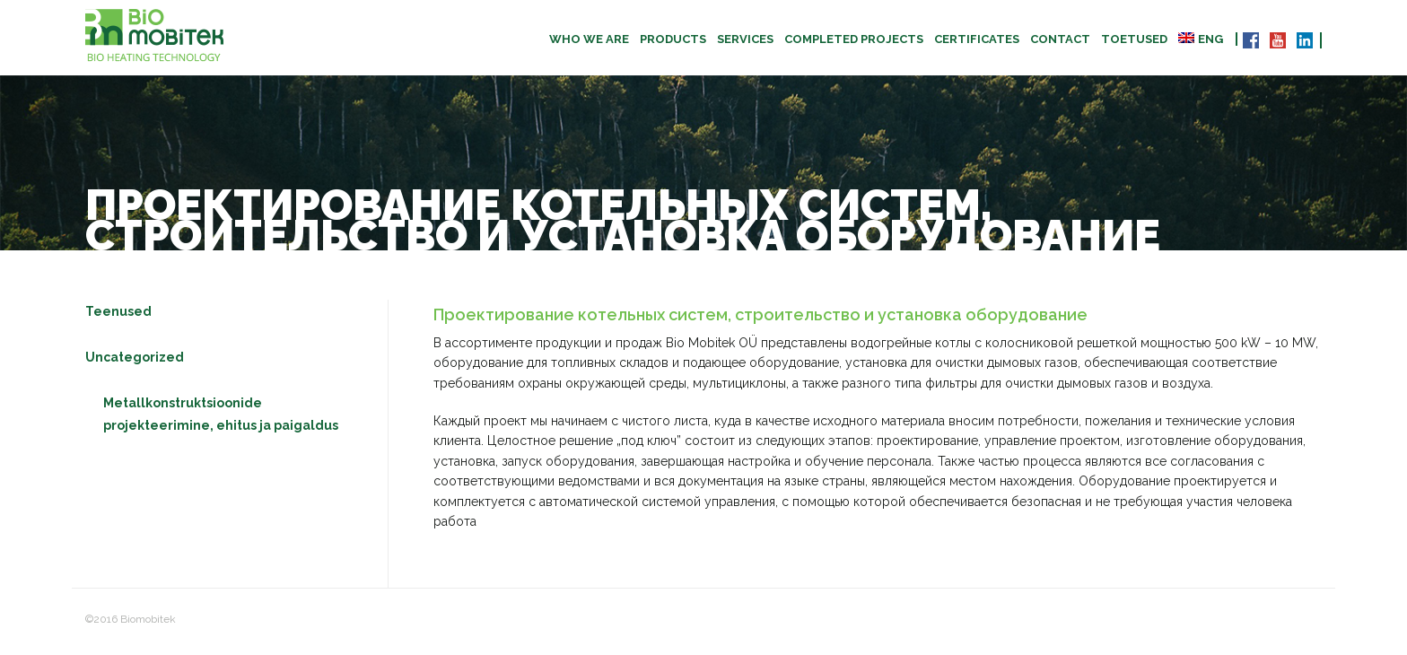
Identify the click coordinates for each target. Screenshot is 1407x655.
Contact (1060, 39)
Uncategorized (134, 362)
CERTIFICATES (976, 39)
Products (673, 39)
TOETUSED (1134, 39)
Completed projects (853, 39)
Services (745, 39)
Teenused (118, 317)
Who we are (589, 39)
